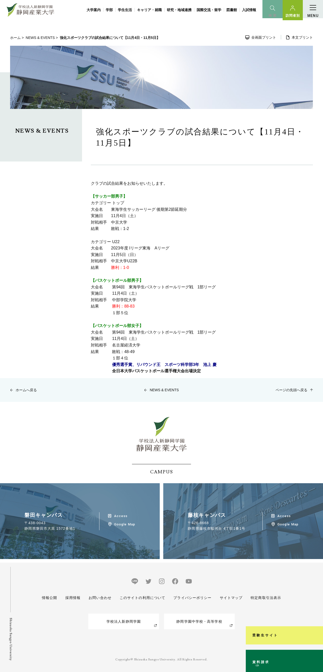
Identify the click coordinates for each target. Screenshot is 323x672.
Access (120, 516)
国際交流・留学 (209, 10)
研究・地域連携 (179, 10)
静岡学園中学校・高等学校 (199, 621)
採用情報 (72, 598)
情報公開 (49, 598)
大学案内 (94, 10)
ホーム (15, 38)
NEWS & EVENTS (40, 38)
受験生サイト (316, 596)
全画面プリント (263, 37)
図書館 (231, 10)
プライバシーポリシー (192, 598)
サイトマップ (231, 598)
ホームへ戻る (26, 390)
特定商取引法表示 (266, 598)
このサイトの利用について (142, 598)
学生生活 (125, 10)
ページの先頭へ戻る (291, 390)
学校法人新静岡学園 (123, 621)
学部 (109, 10)
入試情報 (249, 10)
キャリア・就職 (149, 10)
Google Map (124, 524)
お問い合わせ (100, 598)
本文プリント (302, 37)
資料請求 (316, 647)
